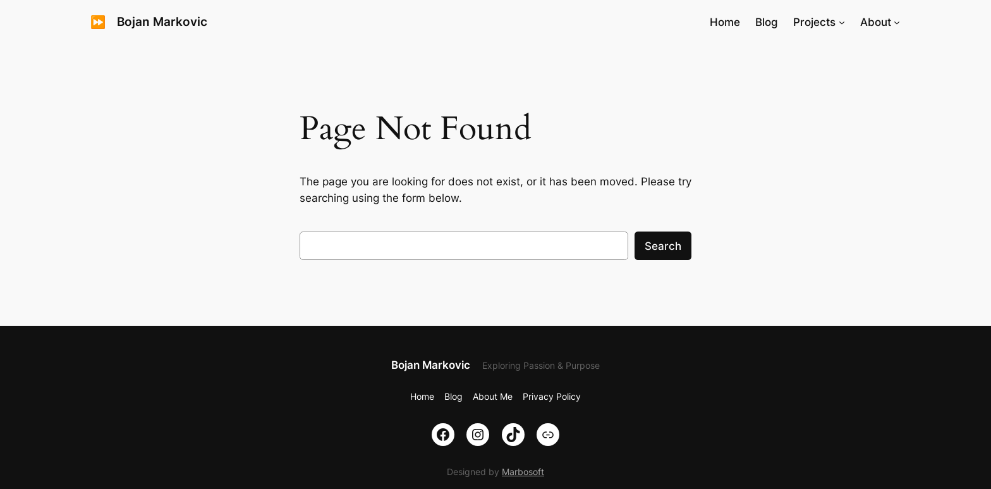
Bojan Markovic (162, 21)
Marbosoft (523, 471)
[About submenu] (897, 22)
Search (663, 246)
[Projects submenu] (842, 22)
